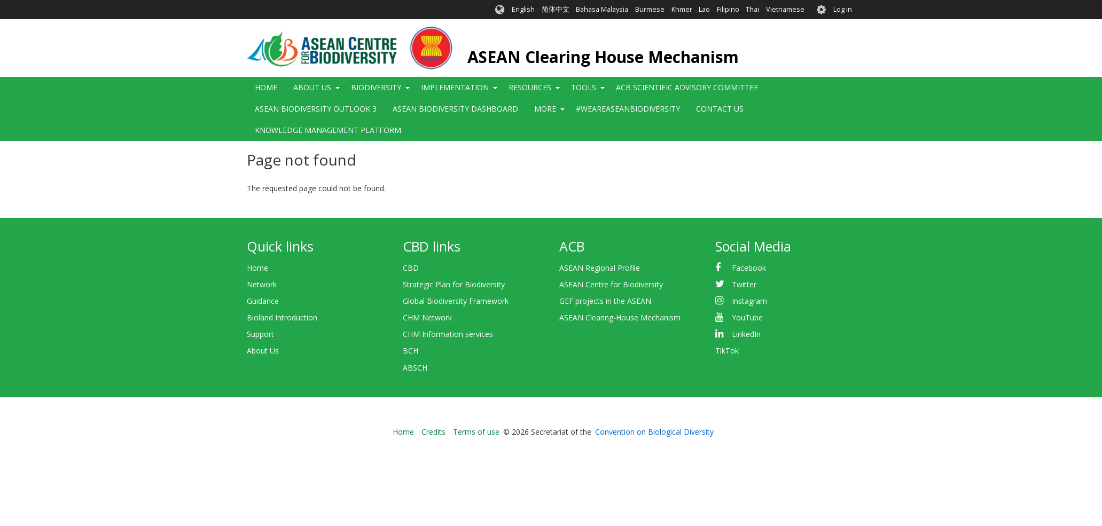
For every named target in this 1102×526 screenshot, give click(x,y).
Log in (842, 9)
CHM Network (427, 317)
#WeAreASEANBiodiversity (628, 109)
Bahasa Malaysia (602, 9)
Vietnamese (785, 9)
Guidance (263, 301)
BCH (410, 351)
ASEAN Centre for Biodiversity (611, 284)
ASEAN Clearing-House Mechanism (620, 317)
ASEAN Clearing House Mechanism (603, 57)
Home (266, 87)
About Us (312, 87)
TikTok (727, 351)
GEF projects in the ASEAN (605, 301)
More (545, 109)
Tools (583, 87)
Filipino (728, 9)
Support (260, 334)
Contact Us (720, 109)
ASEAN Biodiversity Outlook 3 (316, 109)
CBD (411, 268)
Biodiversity (376, 87)
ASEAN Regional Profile (599, 268)
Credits (433, 432)
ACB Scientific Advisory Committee (687, 87)
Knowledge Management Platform (328, 130)
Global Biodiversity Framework (456, 301)
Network (262, 284)
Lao (704, 9)
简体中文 (555, 9)
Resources (530, 87)
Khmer (681, 9)
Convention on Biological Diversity (654, 432)
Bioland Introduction (282, 317)
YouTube (747, 317)
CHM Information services (448, 334)
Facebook (749, 268)
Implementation (455, 87)
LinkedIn (746, 334)
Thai (752, 9)
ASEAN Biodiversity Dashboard (455, 109)
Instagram (749, 301)
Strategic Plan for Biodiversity (454, 284)
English (523, 9)
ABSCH (415, 368)
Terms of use (476, 432)
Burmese (650, 9)
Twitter (744, 284)
